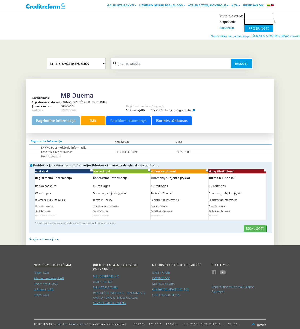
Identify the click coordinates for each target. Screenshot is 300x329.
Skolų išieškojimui (237, 171)
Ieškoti (241, 64)
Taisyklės (173, 323)
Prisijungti (157, 106)
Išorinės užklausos (172, 120)
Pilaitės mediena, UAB (49, 278)
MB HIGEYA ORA (163, 284)
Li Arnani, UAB (43, 289)
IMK (92, 120)
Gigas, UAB (41, 273)
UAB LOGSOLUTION (166, 295)
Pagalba (232, 323)
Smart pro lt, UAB (46, 284)
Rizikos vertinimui (179, 171)
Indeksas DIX (253, 5)
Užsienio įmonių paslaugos (161, 5)
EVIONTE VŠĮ (161, 278)
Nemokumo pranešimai (52, 265)
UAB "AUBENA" (103, 282)
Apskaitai (64, 171)
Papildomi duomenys (128, 120)
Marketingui (122, 171)
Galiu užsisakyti (120, 5)
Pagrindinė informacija (56, 120)
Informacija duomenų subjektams (203, 323)
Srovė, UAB (41, 295)
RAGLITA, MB (161, 273)
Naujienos (139, 323)
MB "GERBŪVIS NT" (106, 276)
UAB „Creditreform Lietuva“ (72, 324)
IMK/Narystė (68, 110)
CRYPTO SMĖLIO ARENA (109, 303)
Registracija (227, 27)
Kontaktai (156, 323)
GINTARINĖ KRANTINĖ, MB (170, 289)
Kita (235, 5)
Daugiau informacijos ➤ (44, 239)
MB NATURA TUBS (105, 287)
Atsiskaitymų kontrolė (207, 5)
